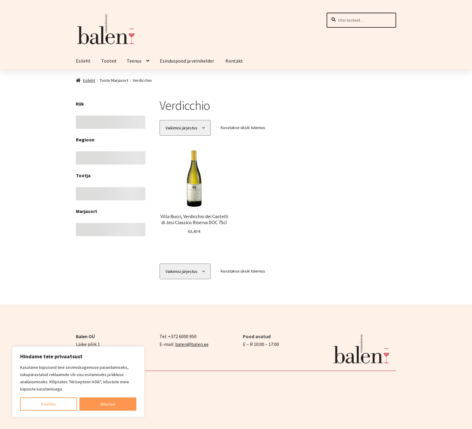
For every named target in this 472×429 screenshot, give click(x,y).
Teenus (134, 61)
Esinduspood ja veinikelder (187, 61)
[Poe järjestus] (185, 128)
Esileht (83, 61)
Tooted (108, 61)
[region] (78, 382)
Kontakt (234, 61)
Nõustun (108, 404)
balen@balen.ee (192, 344)
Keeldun (48, 404)
